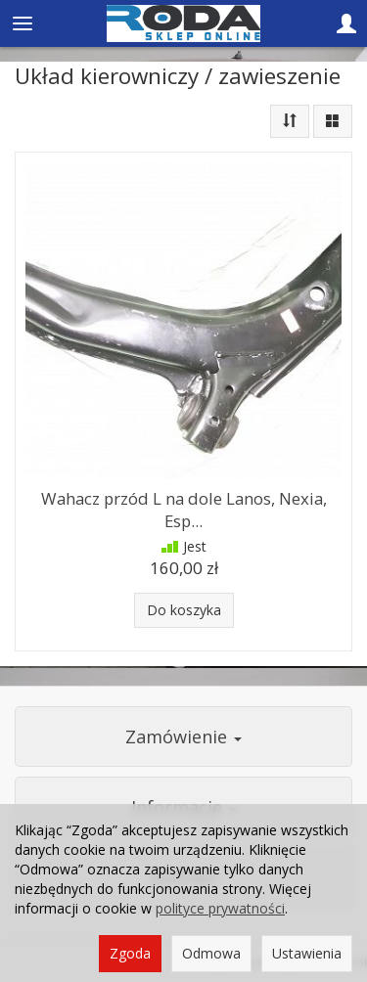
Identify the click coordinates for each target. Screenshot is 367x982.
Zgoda (130, 953)
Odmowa (211, 953)
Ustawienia (307, 953)
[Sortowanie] (289, 121)
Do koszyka (184, 610)
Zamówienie (183, 736)
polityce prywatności (220, 908)
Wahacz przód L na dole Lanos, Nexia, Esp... (184, 509)
